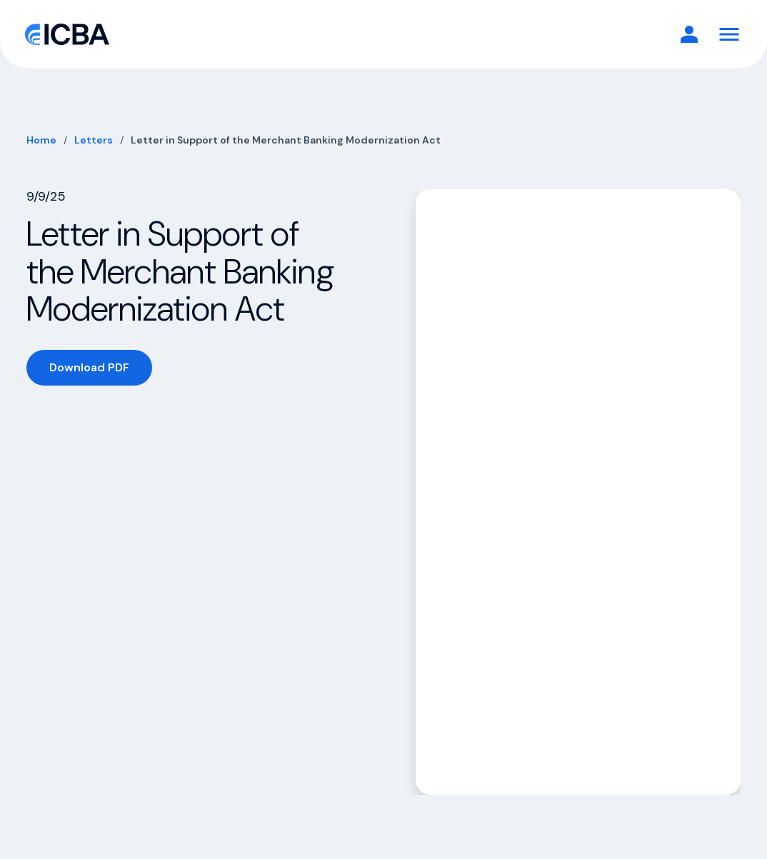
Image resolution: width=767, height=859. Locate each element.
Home (41, 140)
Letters (93, 140)
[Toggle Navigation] (729, 34)
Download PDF (89, 367)
